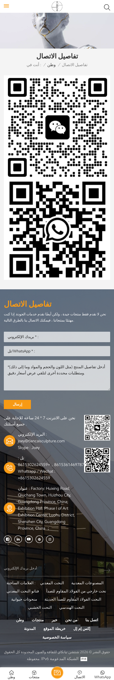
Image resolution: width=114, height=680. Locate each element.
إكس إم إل (81, 628)
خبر (54, 620)
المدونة (30, 628)
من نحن (71, 620)
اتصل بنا (91, 620)
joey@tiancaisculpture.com (41, 440)
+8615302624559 (34, 477)
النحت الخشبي (40, 607)
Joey (35, 447)
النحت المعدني (52, 583)
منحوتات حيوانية (24, 599)
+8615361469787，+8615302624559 (52, 464)
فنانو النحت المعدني (23, 591)
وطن (51, 65)
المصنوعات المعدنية (87, 583)
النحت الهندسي (71, 607)
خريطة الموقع (54, 628)
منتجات (38, 620)
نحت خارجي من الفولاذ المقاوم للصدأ (76, 591)
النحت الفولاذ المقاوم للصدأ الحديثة (72, 599)
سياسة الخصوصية (57, 637)
